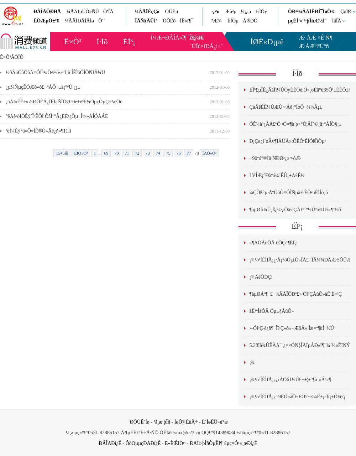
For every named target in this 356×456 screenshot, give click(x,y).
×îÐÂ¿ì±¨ (211, 46)
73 (147, 153)
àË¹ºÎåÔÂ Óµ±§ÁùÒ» (272, 311)
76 (178, 153)
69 (106, 153)
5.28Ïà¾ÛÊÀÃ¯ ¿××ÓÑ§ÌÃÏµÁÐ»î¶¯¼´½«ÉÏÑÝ (300, 345)
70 (116, 153)
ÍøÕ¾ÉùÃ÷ (186, 422)
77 (189, 153)
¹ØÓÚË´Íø (138, 422)
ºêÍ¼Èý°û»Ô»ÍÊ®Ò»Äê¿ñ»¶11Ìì (38, 131)
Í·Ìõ (102, 41)
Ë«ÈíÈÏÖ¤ (175, 443)
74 (158, 153)
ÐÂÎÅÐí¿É (110, 443)
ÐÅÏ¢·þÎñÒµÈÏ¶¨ (207, 443)
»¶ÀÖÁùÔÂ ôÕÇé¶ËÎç (273, 242)
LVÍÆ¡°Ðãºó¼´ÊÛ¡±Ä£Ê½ (277, 175)
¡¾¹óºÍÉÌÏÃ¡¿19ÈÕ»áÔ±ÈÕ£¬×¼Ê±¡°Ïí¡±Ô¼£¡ (298, 396)
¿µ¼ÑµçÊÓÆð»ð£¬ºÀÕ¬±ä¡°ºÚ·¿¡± (43, 87)
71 (127, 153)
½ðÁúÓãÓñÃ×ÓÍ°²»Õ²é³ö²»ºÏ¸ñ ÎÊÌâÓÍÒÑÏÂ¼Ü (55, 72)
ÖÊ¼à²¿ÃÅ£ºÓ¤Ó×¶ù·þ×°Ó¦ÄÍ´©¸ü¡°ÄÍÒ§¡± (296, 124)
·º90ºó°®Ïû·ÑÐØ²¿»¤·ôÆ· (276, 158)
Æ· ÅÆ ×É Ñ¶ (316, 38)
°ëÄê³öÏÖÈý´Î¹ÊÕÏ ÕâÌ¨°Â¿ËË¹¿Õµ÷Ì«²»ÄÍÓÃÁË (57, 116)
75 (168, 153)
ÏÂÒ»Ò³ (209, 153)
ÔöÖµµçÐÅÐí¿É (143, 443)
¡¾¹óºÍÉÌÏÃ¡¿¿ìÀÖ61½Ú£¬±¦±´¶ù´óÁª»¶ (290, 379)
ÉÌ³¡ (129, 41)
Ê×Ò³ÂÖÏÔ (11, 57)
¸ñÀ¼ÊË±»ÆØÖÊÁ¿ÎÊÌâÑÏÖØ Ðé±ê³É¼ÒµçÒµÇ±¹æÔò (64, 101)
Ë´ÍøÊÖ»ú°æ (214, 422)
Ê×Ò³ (72, 41)
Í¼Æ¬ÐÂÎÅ (165, 38)
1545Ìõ (62, 153)
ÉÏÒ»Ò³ (81, 153)
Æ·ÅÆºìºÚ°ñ (314, 46)
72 (137, 153)
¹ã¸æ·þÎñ (162, 422)
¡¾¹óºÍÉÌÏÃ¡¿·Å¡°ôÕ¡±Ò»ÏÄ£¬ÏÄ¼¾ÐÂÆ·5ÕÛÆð (302, 260)
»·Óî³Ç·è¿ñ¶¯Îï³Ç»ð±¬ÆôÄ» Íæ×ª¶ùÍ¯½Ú (292, 328)
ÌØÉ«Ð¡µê (266, 41)
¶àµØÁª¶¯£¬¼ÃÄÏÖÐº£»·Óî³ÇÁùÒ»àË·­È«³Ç (296, 294)
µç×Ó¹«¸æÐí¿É (241, 443)
